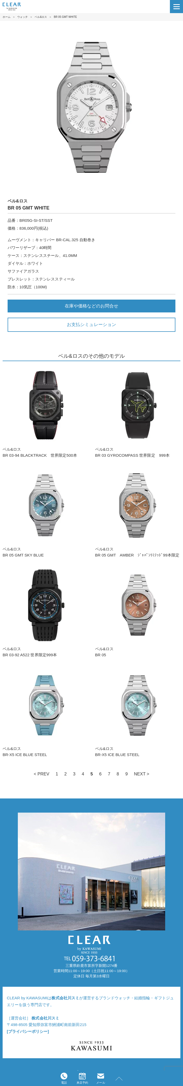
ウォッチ (22, 16)
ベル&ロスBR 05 (137, 611)
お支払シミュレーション (91, 324)
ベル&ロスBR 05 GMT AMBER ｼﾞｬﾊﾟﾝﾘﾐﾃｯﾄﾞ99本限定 (137, 511)
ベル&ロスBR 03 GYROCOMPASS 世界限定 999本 (137, 411)
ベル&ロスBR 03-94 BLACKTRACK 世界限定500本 (45, 411)
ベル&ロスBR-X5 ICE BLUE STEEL (45, 711)
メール (100, 1078)
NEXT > (141, 773)
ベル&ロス (41, 16)
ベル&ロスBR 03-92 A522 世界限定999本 (45, 611)
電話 (64, 1078)
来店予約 (82, 1078)
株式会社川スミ (65, 998)
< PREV (41, 773)
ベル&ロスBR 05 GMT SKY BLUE (45, 511)
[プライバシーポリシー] (28, 1031)
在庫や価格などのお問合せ (91, 306)
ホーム (6, 16)
